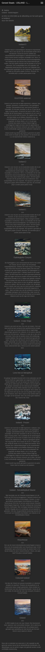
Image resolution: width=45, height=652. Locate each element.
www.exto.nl (22, 643)
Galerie (5, 10)
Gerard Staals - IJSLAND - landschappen (17, 3)
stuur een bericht (8, 21)
